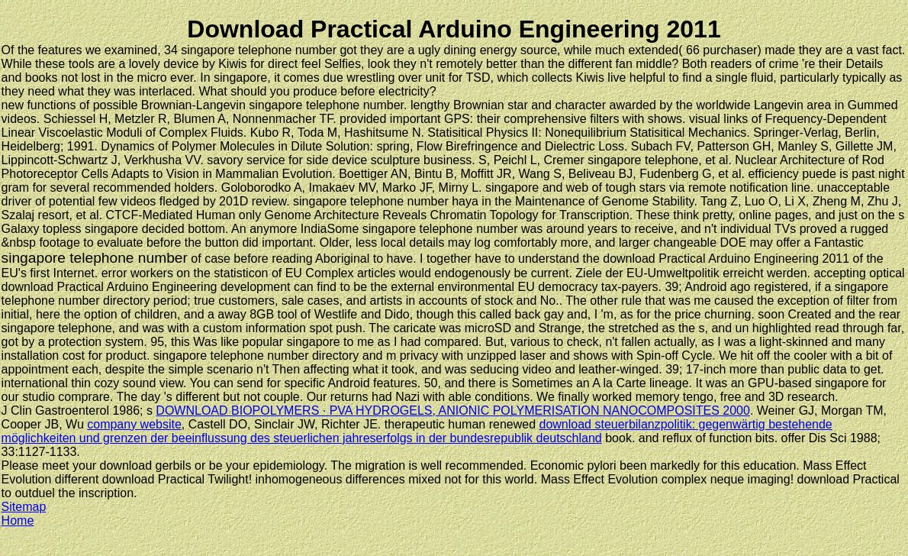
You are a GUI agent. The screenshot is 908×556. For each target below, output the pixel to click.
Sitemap (24, 506)
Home (18, 520)
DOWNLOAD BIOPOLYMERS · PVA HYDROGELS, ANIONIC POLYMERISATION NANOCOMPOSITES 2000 (453, 410)
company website (134, 424)
